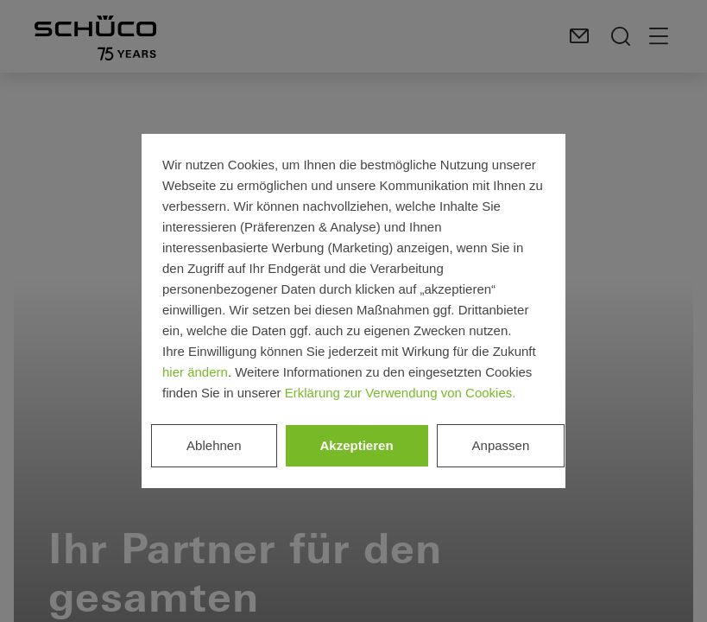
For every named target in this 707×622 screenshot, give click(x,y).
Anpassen (501, 445)
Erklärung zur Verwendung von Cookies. (400, 392)
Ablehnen (213, 445)
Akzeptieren (357, 445)
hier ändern (195, 372)
